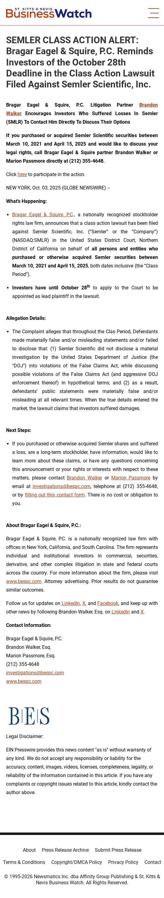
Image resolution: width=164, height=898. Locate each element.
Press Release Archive (65, 850)
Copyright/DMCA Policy (76, 862)
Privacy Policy (123, 862)
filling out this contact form (55, 495)
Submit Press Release (118, 850)
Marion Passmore (131, 478)
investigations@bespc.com (62, 486)
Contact (152, 862)
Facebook (107, 603)
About (29, 850)
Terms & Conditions (24, 862)
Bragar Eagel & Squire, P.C (42, 214)
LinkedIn (71, 603)
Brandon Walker (84, 478)
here (22, 174)
